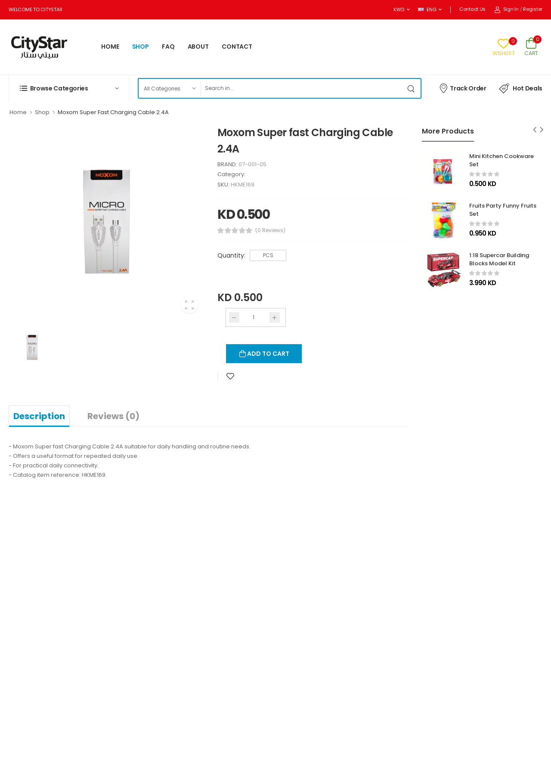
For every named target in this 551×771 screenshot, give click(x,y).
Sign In (506, 9)
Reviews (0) (113, 416)
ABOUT (198, 46)
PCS (268, 255)
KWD (398, 9)
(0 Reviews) (270, 230)
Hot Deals (520, 88)
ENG (427, 9)
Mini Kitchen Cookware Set (501, 160)
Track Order (462, 88)
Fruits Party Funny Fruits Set (502, 210)
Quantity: (231, 255)
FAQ (168, 46)
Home (18, 112)
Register (532, 9)
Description (39, 416)
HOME (110, 46)
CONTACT (237, 46)
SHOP (140, 46)
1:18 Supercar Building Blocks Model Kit (499, 259)
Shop (42, 112)
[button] (69, 88)
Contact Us (472, 9)
